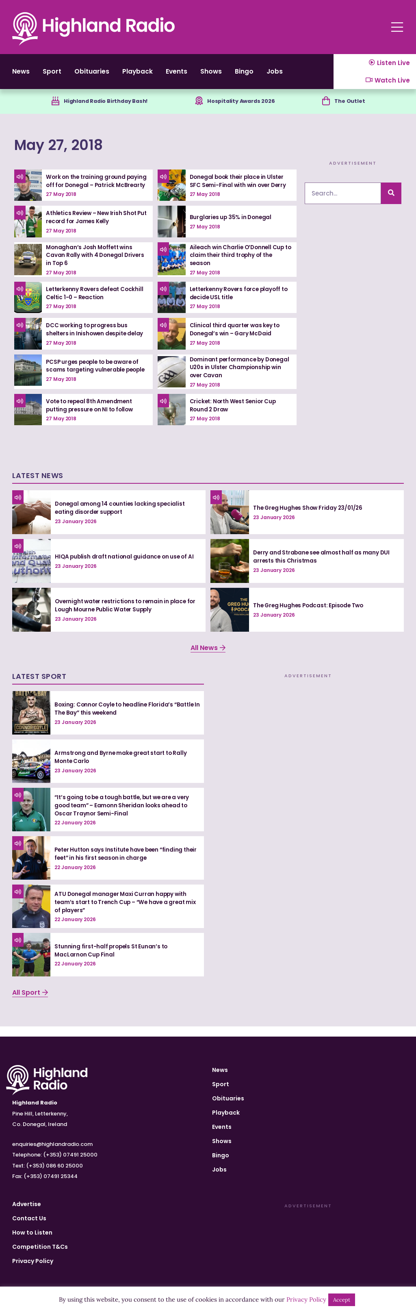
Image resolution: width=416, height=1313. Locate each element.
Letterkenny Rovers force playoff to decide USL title (237, 304)
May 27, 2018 (71, 151)
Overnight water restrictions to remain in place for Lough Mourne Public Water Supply (123, 615)
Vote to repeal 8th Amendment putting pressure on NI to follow (92, 415)
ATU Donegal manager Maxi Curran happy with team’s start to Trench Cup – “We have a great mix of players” (122, 912)
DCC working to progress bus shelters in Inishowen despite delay (96, 340)
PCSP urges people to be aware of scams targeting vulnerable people (95, 377)
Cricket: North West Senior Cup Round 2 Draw (235, 415)
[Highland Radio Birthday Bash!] (51, 108)
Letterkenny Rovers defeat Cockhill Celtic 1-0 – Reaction (96, 304)
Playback (154, 75)
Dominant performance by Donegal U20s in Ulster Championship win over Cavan (234, 377)
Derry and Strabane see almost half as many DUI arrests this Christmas (323, 567)
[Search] (391, 200)
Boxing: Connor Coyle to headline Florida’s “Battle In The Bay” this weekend (126, 719)
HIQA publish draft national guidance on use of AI (126, 567)
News (21, 75)
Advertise (26, 1204)
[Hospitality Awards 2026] (199, 108)
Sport (57, 75)
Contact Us (29, 1218)
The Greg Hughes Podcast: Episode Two (310, 615)
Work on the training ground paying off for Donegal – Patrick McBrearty (92, 190)
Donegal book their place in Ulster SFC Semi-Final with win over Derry (239, 188)
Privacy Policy (32, 1261)
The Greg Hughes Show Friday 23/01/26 (309, 518)
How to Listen (32, 1232)
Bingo (276, 75)
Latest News (37, 485)
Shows (238, 75)
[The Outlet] (328, 108)
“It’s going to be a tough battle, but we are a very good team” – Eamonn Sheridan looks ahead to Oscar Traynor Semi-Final (125, 815)
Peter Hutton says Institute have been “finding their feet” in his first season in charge (121, 864)
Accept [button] (341, 1299)
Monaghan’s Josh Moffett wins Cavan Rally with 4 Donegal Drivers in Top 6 (96, 266)
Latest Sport (39, 686)
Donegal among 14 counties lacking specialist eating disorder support (121, 518)
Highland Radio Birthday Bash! (106, 108)
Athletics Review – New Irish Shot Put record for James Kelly (93, 228)
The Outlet (353, 108)
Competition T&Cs (40, 1247)
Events (199, 75)
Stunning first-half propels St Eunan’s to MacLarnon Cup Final (112, 960)
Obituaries (102, 75)
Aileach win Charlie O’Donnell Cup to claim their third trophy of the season (238, 266)
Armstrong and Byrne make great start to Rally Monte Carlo (122, 767)
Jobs (311, 75)
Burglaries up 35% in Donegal (232, 228)
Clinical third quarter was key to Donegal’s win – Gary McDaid (236, 340)
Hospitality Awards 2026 (244, 108)
